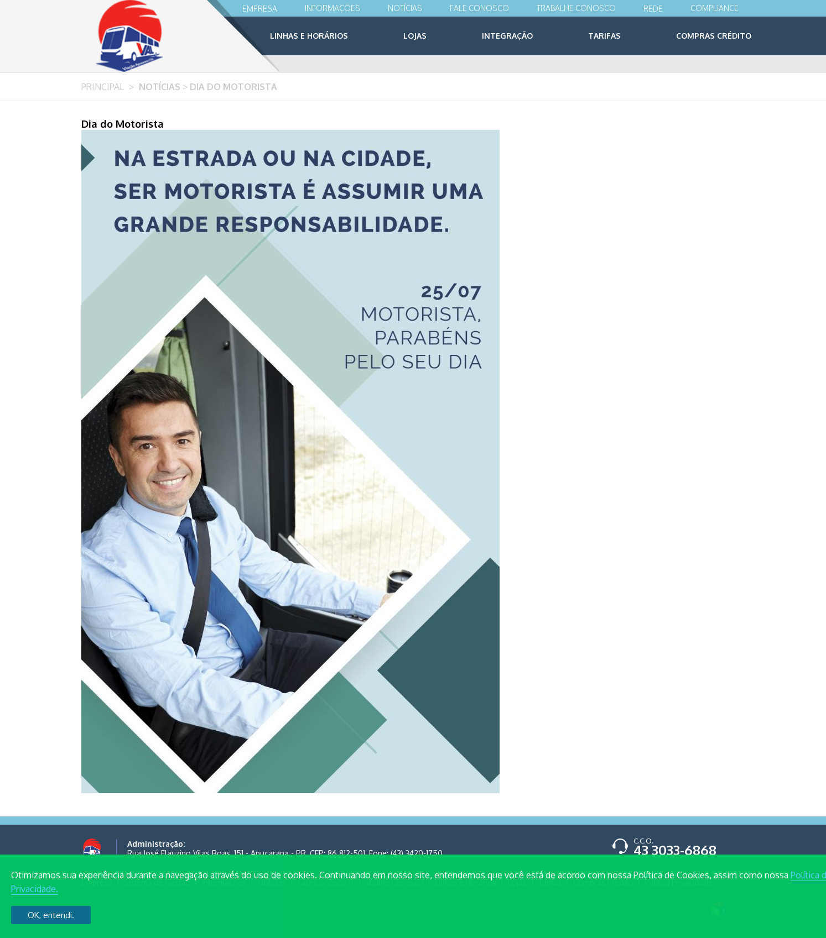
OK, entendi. (51, 915)
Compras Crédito (713, 35)
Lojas (415, 35)
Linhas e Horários (309, 35)
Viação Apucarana (151, 36)
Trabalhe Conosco (576, 8)
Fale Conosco (479, 8)
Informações (332, 8)
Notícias (405, 8)
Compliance (714, 8)
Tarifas (604, 35)
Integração (507, 35)
